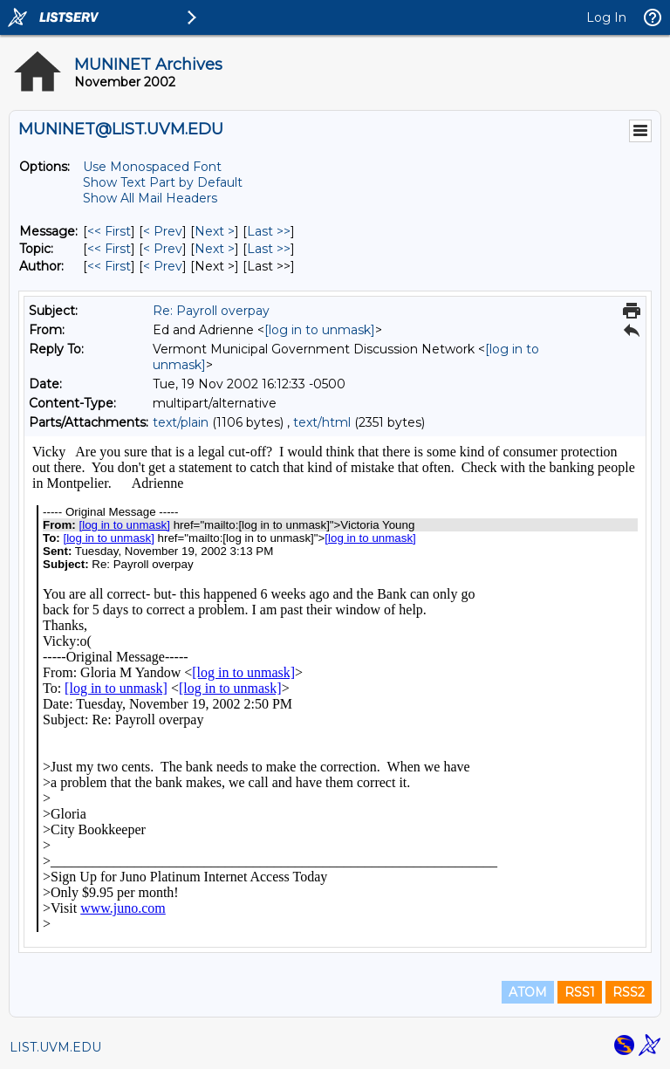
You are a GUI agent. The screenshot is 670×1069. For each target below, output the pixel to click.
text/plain (181, 422)
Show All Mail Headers (150, 198)
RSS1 (579, 992)
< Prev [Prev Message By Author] (162, 266)
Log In (606, 17)
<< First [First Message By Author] (109, 266)
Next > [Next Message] (215, 231)
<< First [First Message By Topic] (109, 249)
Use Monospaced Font (152, 167)
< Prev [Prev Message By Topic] (162, 249)
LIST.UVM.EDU (55, 1047)
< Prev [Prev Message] (162, 231)
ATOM (528, 992)
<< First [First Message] (109, 231)
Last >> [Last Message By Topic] (269, 249)
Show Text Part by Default (163, 182)
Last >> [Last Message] (269, 231)
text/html (322, 422)
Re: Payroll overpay (211, 311)
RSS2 (628, 992)
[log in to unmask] (319, 330)
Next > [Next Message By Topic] (215, 249)
